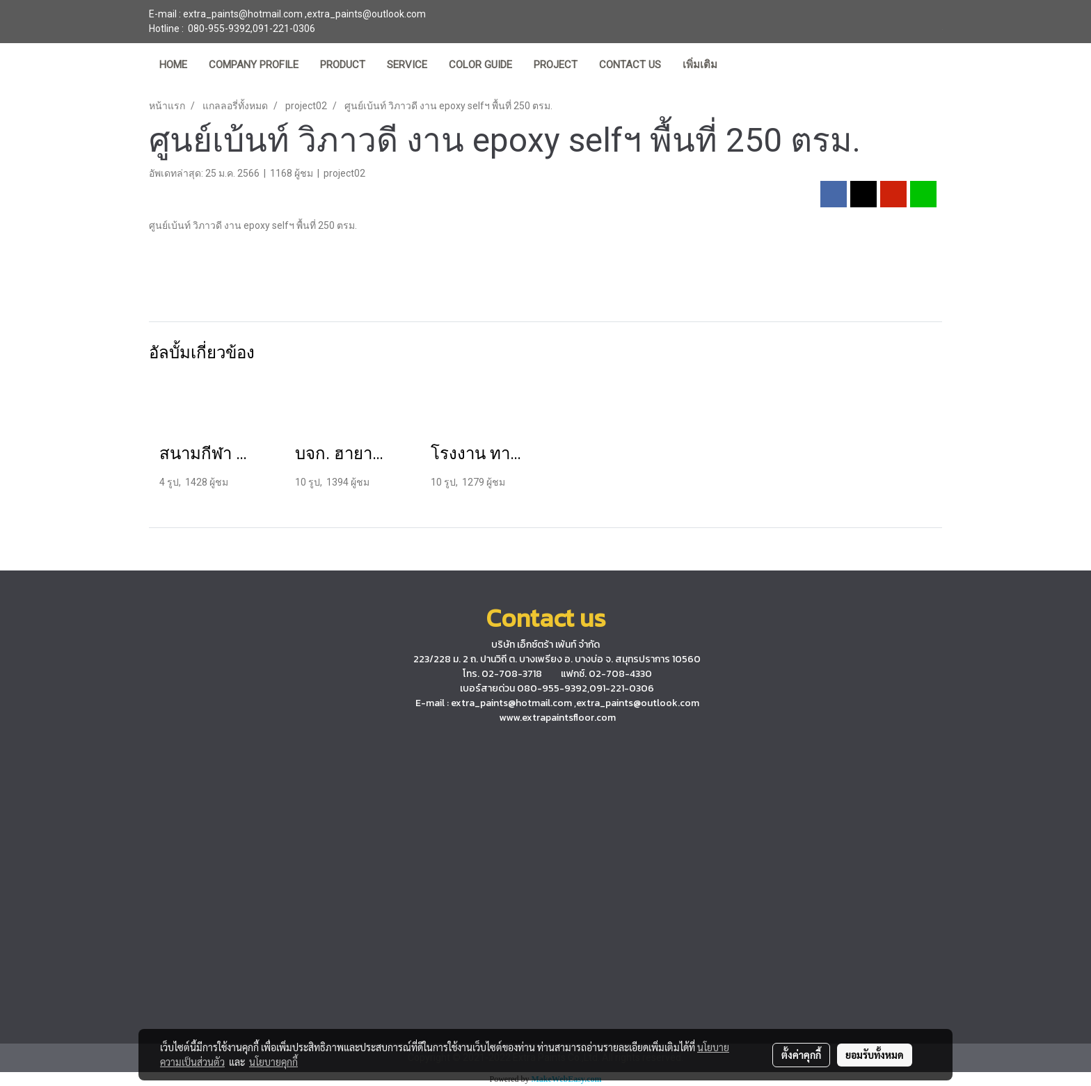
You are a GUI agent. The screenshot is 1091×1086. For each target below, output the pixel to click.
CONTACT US (630, 64)
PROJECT (556, 64)
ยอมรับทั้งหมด (874, 1054)
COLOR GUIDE (480, 64)
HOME (173, 64)
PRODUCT (342, 64)
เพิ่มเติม (700, 64)
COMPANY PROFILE (253, 64)
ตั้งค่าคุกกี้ (801, 1054)
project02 (344, 173)
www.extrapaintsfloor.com (557, 717)
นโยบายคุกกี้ (273, 1061)
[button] (740, 66)
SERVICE (407, 64)
